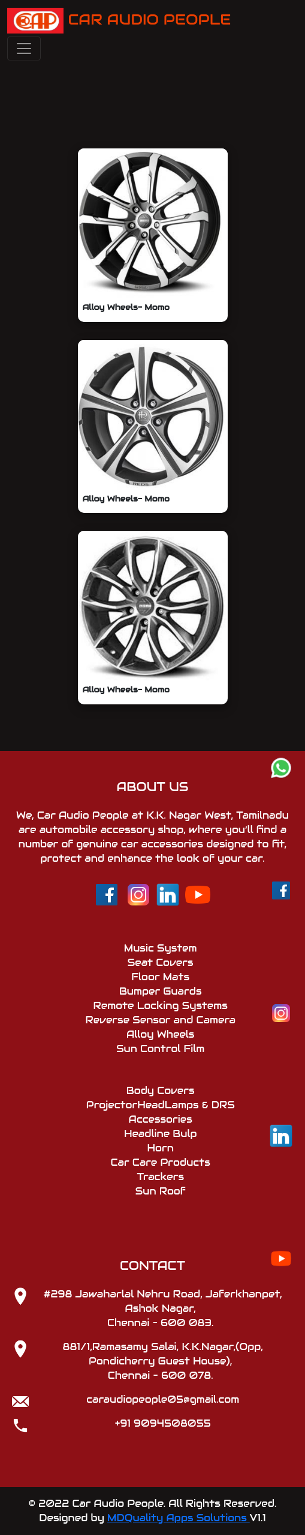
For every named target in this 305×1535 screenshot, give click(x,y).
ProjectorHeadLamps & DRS (160, 1105)
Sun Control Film (160, 1048)
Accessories (160, 1119)
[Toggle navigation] (24, 48)
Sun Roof (160, 1191)
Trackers (160, 1177)
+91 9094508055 (163, 1423)
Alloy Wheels (160, 1034)
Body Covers (160, 1090)
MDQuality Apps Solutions (178, 1518)
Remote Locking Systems (160, 1005)
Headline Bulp (160, 1133)
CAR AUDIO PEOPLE (119, 21)
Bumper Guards (160, 991)
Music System (160, 948)
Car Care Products (160, 1162)
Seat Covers (161, 962)
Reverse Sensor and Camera (160, 1020)
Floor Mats (160, 977)
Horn (160, 1148)
